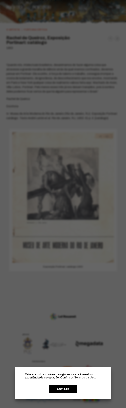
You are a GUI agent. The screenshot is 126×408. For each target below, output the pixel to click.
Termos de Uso (84, 377)
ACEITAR (63, 389)
